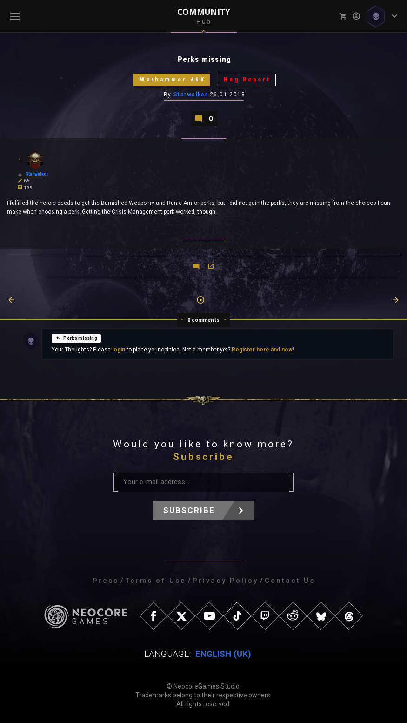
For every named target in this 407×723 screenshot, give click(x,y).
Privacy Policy (225, 581)
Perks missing (76, 338)
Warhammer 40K (172, 79)
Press (106, 581)
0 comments (203, 320)
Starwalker (190, 94)
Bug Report (247, 79)
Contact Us (290, 581)
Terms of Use (155, 581)
